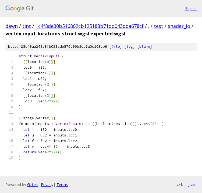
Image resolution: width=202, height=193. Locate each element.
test (158, 26)
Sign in (191, 8)
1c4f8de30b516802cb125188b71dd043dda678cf (90, 26)
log (129, 46)
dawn (11, 26)
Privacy (47, 184)
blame (144, 46)
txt (179, 184)
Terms (62, 184)
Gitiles (32, 184)
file (115, 46)
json (192, 184)
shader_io (179, 26)
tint (26, 26)
